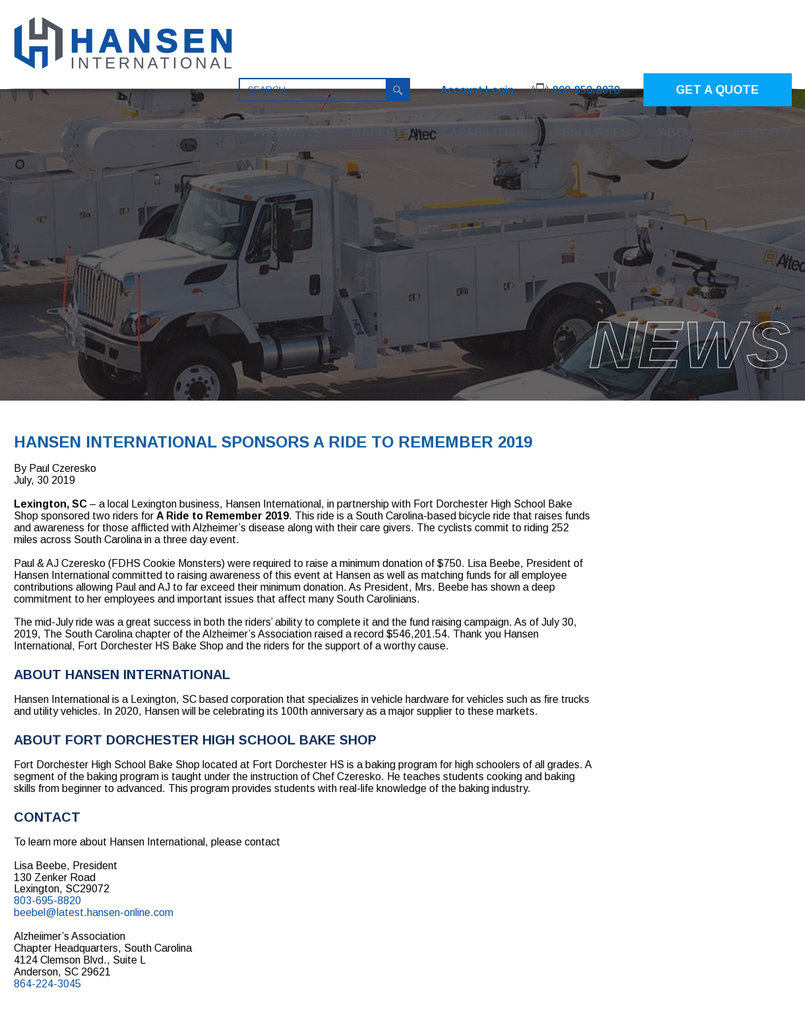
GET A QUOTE (717, 89)
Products (288, 132)
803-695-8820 (47, 900)
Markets (381, 132)
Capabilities (482, 132)
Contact (762, 132)
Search (398, 90)
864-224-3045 (47, 983)
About (680, 132)
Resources (591, 132)
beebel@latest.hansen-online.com (93, 912)
